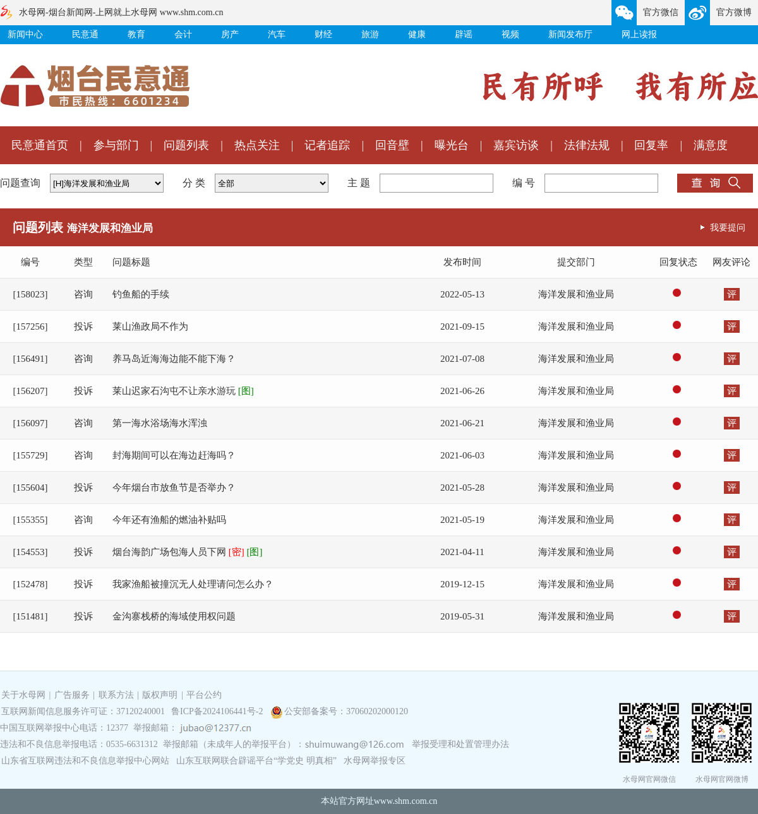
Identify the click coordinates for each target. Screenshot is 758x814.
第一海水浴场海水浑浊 (159, 423)
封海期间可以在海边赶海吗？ (174, 455)
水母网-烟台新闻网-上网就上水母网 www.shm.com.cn (121, 12)
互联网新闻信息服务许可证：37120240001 (83, 711)
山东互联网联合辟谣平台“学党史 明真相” (256, 760)
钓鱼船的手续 (140, 294)
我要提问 (727, 227)
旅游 (370, 34)
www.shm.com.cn (406, 801)
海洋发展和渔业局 (576, 294)
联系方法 (116, 695)
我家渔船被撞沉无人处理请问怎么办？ (193, 584)
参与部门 (116, 145)
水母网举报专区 (375, 760)
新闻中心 (25, 34)
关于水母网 (24, 695)
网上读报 (639, 34)
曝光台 (452, 145)
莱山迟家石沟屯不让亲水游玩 (183, 391)
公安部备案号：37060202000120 (346, 711)
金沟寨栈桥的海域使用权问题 (174, 616)
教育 (136, 34)
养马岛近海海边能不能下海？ (174, 359)
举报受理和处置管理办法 (460, 744)
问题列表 (186, 145)
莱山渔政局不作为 (150, 326)
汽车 (277, 34)
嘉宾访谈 (516, 145)
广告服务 (72, 695)
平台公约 (204, 695)
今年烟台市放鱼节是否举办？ (174, 487)
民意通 (85, 34)
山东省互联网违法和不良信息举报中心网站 (85, 760)
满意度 (711, 145)
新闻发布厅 (570, 34)
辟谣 (463, 34)
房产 (230, 34)
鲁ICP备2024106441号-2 (218, 711)
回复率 (651, 145)
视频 (510, 34)
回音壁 (392, 145)
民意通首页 (39, 145)
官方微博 (734, 12)
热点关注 (257, 145)
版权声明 (159, 695)
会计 (183, 34)
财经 (323, 34)
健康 (417, 34)
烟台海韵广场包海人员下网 (187, 552)
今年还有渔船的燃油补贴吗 (169, 520)
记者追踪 (327, 145)
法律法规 (587, 145)
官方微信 (660, 12)
